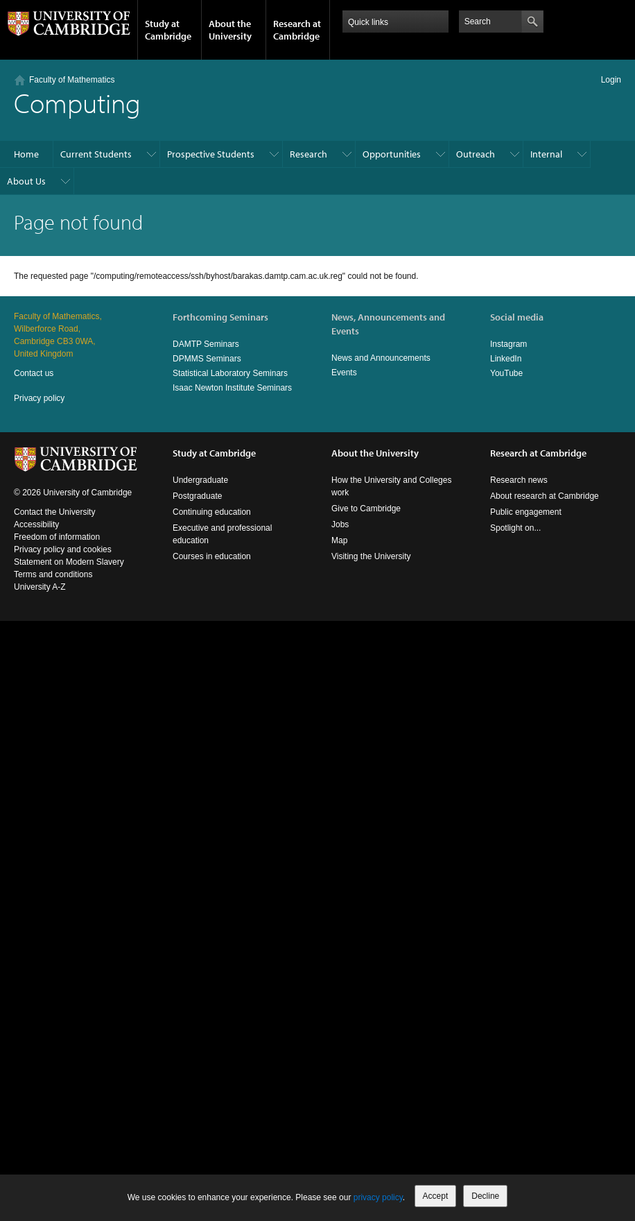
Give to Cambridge (366, 508)
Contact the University (54, 512)
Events (344, 372)
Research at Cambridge (297, 29)
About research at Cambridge (544, 496)
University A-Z (40, 587)
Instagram (508, 344)
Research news (519, 480)
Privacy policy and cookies (63, 549)
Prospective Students (210, 154)
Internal (546, 154)
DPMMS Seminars (207, 359)
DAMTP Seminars (206, 344)
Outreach (475, 154)
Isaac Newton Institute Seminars (232, 388)
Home (26, 154)
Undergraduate (200, 480)
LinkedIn (505, 359)
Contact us (33, 373)
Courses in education (212, 556)
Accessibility (36, 524)
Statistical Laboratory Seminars (230, 373)
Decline (485, 1196)
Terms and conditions (53, 574)
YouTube (506, 373)
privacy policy (378, 1197)
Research (308, 154)
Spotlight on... (515, 528)
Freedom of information (57, 537)
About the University (230, 29)
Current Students (96, 154)
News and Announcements (380, 358)
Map (339, 540)
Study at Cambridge (168, 29)
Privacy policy (39, 398)
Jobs (340, 524)
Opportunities (392, 154)
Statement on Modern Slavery (69, 562)
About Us (26, 181)
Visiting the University (371, 556)
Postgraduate (197, 496)
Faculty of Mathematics (71, 80)
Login (611, 80)
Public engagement (526, 512)
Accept (436, 1196)
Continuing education (212, 512)
